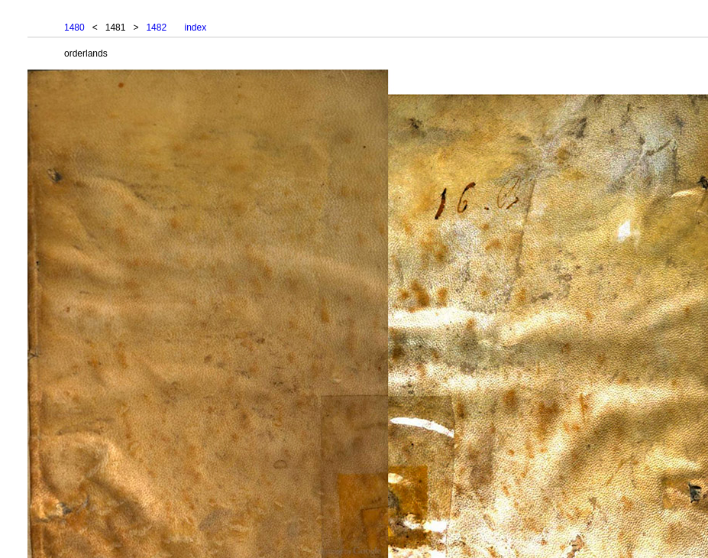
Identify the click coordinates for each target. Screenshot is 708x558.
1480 (74, 27)
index (195, 27)
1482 (156, 27)
